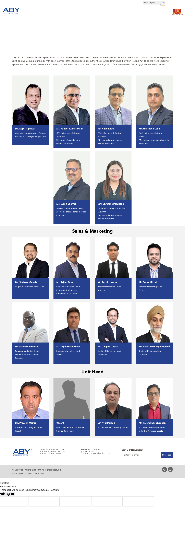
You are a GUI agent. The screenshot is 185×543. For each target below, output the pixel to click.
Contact (142, 11)
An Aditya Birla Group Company (28, 473)
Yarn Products (63, 11)
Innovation (97, 11)
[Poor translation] (10, 494)
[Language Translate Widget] (154, 2)
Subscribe (166, 455)
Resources (81, 11)
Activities (114, 11)
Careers (128, 11)
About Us (45, 11)
